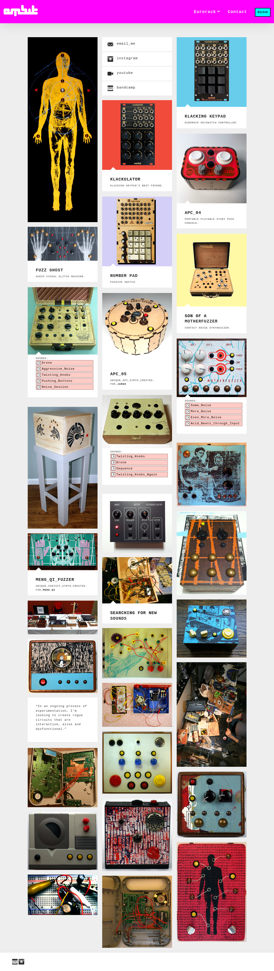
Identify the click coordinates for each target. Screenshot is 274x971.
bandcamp (15, 961)
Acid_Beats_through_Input (215, 426)
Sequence (124, 470)
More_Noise (201, 412)
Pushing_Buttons (57, 383)
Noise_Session (55, 390)
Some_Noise (201, 406)
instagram (21, 961)
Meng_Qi (49, 590)
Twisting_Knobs (56, 377)
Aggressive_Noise (58, 370)
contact (237, 11)
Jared (121, 384)
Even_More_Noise (206, 419)
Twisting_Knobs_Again (136, 477)
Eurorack (207, 11)
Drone (47, 363)
